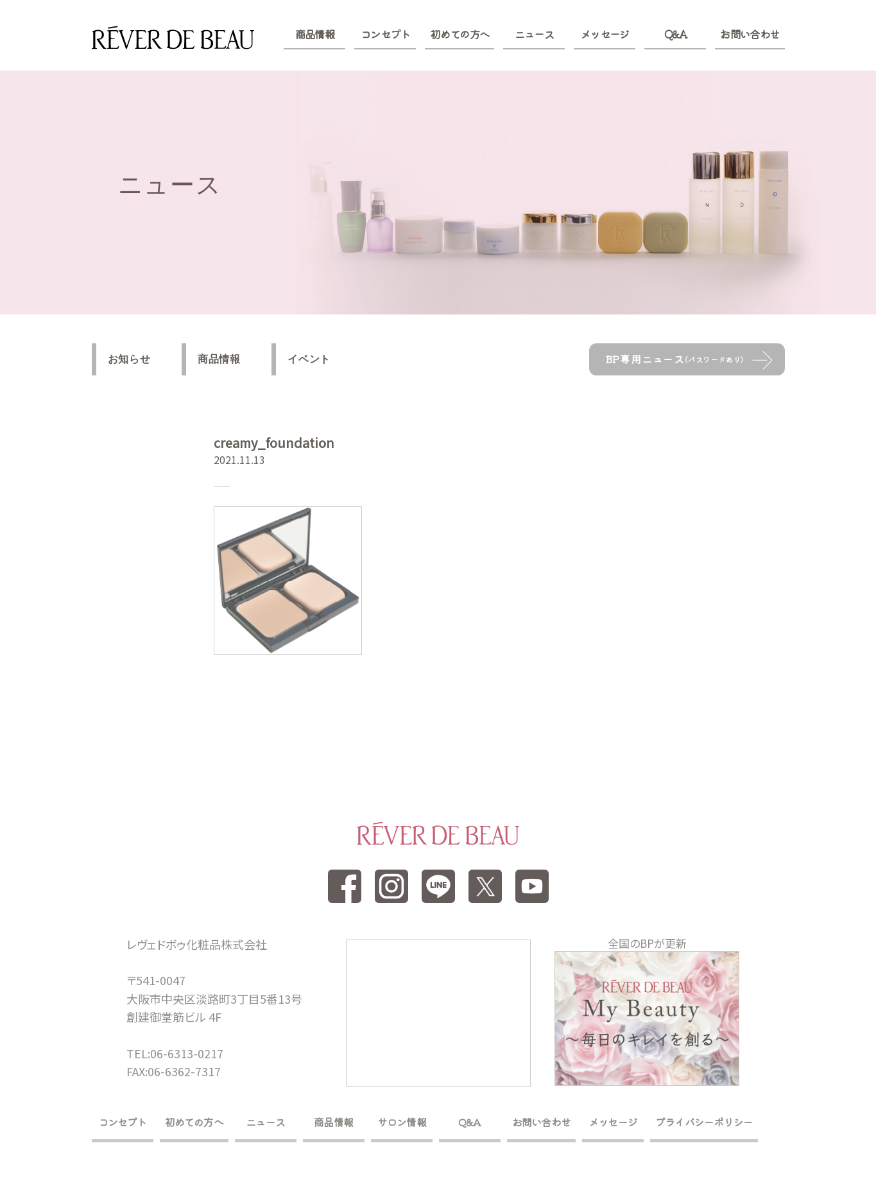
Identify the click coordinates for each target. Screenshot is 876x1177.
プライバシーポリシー (704, 1122)
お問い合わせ (749, 34)
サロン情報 (401, 1122)
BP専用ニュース (674, 358)
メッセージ (605, 34)
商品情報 (314, 34)
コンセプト (385, 34)
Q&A (675, 34)
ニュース (534, 34)
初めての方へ (459, 34)
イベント (309, 359)
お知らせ (129, 359)
